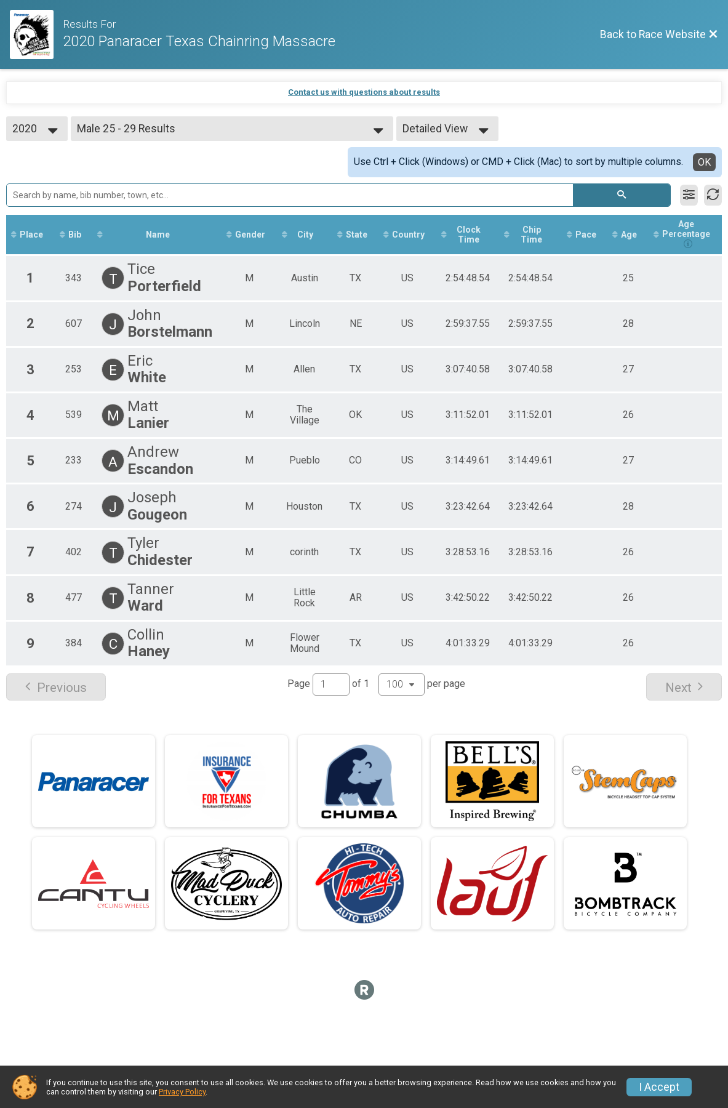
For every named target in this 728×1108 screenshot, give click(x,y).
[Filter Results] (689, 195)
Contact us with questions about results (364, 92)
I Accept (659, 1087)
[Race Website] (36, 34)
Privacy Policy (182, 1091)
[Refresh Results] (713, 195)
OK (704, 162)
